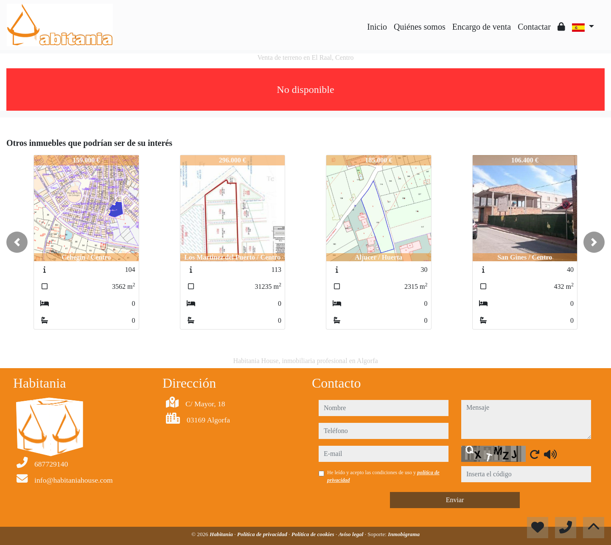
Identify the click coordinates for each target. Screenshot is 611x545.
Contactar (534, 26)
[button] (17, 242)
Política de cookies (313, 534)
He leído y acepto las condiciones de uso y (383, 476)
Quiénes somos (420, 26)
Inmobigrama (404, 534)
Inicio (377, 26)
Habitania (222, 534)
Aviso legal (352, 534)
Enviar (455, 499)
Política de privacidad (263, 534)
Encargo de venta (481, 26)
